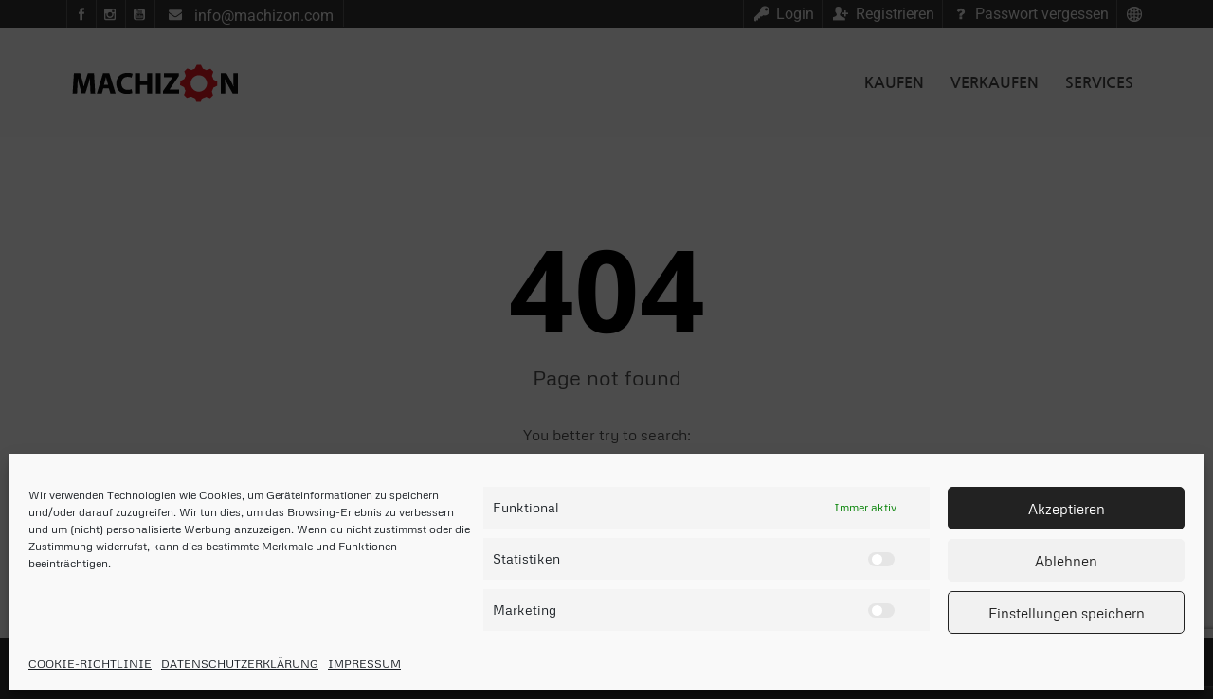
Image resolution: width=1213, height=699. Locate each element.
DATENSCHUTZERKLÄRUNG (239, 663)
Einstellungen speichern (1066, 612)
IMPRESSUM (364, 663)
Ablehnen (1066, 560)
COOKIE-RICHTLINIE (90, 663)
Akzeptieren (1066, 508)
